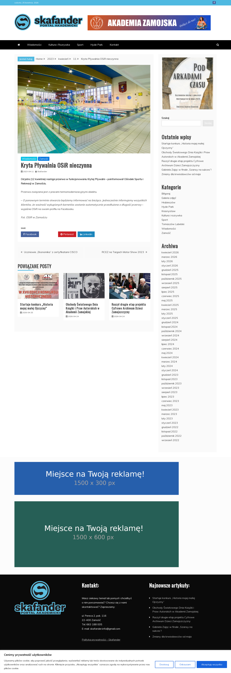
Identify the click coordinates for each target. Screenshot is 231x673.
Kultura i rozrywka (172, 215)
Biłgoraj (166, 193)
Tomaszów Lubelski (173, 224)
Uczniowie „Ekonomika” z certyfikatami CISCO (50, 252)
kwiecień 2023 (170, 409)
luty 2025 (167, 313)
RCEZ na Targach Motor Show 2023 (123, 252)
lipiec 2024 (168, 344)
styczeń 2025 (170, 317)
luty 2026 (167, 261)
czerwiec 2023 (170, 401)
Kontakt (114, 44)
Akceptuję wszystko (211, 664)
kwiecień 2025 (170, 304)
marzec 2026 (169, 256)
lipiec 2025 (168, 291)
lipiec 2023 (168, 396)
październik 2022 (172, 435)
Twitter (48, 234)
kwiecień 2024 (170, 357)
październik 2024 (172, 331)
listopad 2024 (170, 326)
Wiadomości (34, 44)
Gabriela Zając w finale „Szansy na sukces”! (186, 169)
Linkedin (86, 234)
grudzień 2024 (170, 322)
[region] (115, 661)
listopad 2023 (170, 379)
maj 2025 (167, 300)
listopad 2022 (170, 431)
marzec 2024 (169, 361)
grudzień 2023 (170, 374)
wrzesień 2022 (170, 440)
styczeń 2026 (170, 265)
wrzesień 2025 (170, 283)
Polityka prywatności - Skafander (101, 639)
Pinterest (67, 234)
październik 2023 (172, 383)
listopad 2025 (170, 274)
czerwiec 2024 (170, 348)
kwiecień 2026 (170, 252)
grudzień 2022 (170, 427)
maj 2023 (167, 405)
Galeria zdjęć (169, 197)
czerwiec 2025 (170, 296)
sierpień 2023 (169, 392)
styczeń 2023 (170, 422)
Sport (80, 44)
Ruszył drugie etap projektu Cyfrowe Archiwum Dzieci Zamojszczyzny (129, 308)
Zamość (43, 158)
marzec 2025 (169, 309)
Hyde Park (96, 44)
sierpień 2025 (169, 287)
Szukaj (165, 118)
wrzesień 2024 (170, 335)
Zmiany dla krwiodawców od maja (181, 174)
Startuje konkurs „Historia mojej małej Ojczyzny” (36, 306)
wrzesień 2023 (170, 387)
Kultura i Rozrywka (59, 44)
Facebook (214, 2)
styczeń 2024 (170, 370)
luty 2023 (167, 418)
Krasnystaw (168, 211)
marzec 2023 (169, 414)
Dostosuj (164, 664)
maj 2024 (167, 352)
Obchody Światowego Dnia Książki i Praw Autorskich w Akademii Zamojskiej (82, 308)
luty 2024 (167, 365)
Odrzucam (185, 664)
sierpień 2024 (169, 339)
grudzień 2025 (170, 269)
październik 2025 (172, 278)
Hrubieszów (168, 202)
